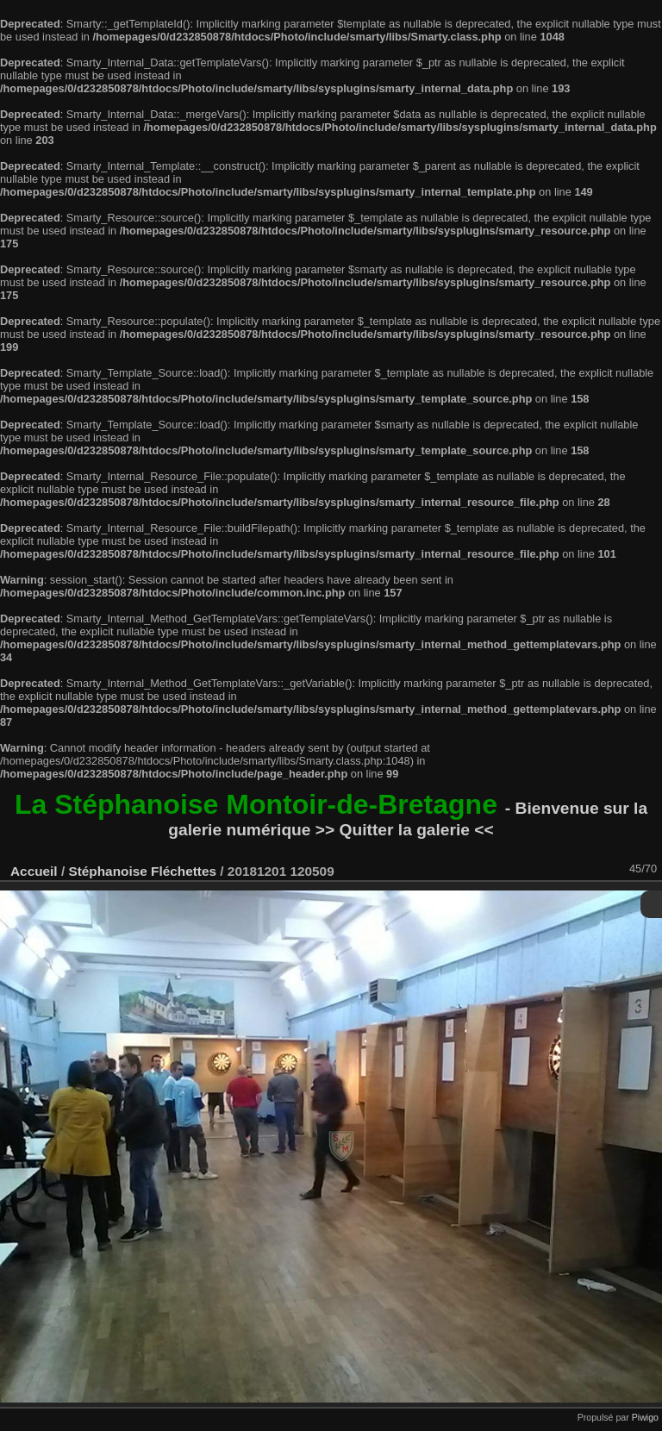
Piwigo (645, 1417)
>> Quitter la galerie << (404, 830)
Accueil (34, 871)
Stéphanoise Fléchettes (142, 871)
